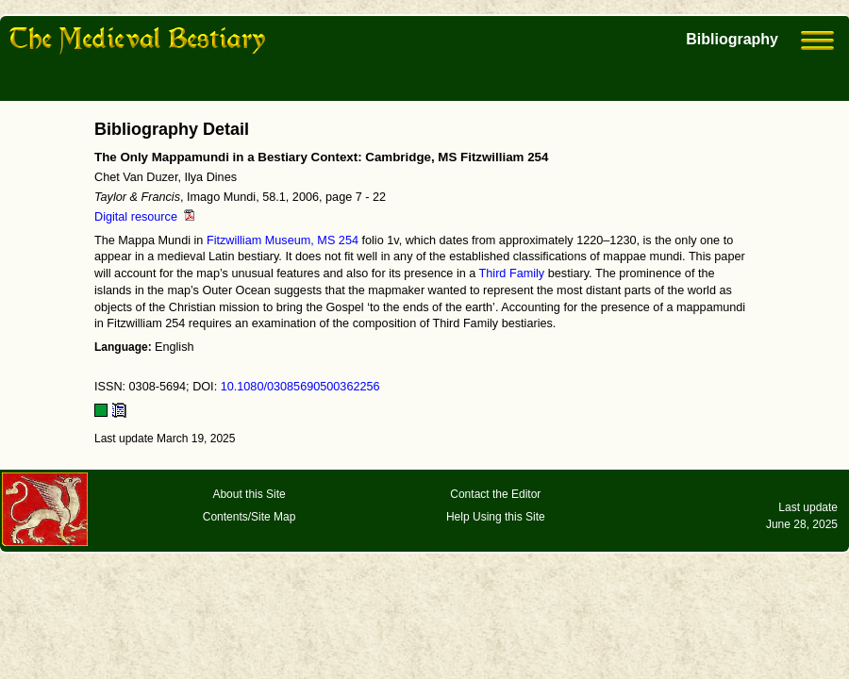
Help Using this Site (495, 516)
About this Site (248, 494)
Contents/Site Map (249, 516)
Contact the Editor (495, 494)
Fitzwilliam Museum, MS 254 (282, 240)
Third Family (512, 273)
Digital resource (144, 217)
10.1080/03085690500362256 (300, 386)
